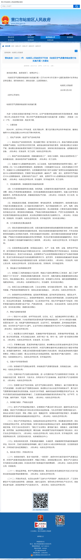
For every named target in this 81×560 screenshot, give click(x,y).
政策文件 (31, 46)
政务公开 (18, 46)
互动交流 (11, 40)
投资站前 (50, 40)
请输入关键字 (6, 6)
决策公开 (25, 46)
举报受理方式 (40, 541)
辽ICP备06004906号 (40, 550)
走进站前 (31, 40)
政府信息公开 (50, 37)
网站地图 (40, 529)
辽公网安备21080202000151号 (40, 555)
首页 (12, 46)
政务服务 (70, 37)
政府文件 (38, 46)
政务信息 (31, 37)
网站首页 (11, 37)
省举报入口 (40, 536)
